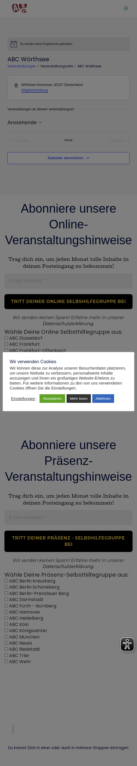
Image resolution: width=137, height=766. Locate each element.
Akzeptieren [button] (52, 398)
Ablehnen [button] (103, 398)
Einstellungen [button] (23, 398)
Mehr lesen (79, 398)
